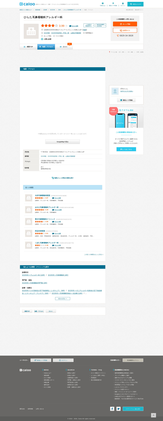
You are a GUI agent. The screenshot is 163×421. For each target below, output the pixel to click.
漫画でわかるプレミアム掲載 (123, 377)
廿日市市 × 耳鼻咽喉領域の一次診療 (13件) (67, 293)
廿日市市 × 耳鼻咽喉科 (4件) (58, 275)
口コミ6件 (58, 198)
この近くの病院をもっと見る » (93, 254)
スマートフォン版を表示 (133, 409)
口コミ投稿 (47, 387)
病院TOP (27, 311)
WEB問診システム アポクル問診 (124, 384)
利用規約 (93, 377)
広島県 (45, 9)
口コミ (51, 311)
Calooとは (102, 5)
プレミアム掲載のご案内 (122, 375)
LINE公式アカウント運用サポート (125, 396)
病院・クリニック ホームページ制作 (125, 391)
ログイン (123, 5)
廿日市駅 (47, 33)
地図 (84, 30)
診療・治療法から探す (74, 387)
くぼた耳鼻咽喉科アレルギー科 (47, 243)
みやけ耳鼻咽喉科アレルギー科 (47, 207)
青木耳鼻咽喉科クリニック (45, 219)
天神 (59, 9)
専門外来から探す (72, 382)
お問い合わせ (40, 409)
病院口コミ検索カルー (26, 9)
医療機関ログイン (133, 360)
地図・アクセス (39, 311)
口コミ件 (75, 26)
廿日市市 (52, 9)
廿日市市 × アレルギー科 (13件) (33, 275)
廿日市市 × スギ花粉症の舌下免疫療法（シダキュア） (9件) (43, 291)
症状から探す (71, 375)
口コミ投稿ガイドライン (98, 373)
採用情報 (30, 409)
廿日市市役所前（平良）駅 (60, 33)
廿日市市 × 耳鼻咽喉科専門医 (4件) (34, 283)
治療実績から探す (72, 377)
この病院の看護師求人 (88, 25)
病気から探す (71, 373)
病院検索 (37, 9)
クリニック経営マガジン (122, 389)
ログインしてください (126, 91)
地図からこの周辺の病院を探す (64, 178)
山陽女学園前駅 (76, 33)
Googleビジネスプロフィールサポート (126, 394)
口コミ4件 (58, 221)
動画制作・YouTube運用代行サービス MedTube (129, 398)
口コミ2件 (58, 233)
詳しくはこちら (126, 149)
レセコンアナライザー (121, 387)
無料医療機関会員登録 (100, 25)
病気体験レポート (49, 380)
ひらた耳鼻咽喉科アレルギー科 (72, 9)
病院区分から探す (72, 384)
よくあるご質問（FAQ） (98, 375)
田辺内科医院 (40, 231)
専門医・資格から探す (74, 380)
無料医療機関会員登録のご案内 (124, 373)
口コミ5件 (58, 245)
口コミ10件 (58, 209)
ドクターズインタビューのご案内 (125, 380)
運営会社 (22, 409)
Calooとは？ (48, 373)
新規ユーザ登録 (113, 5)
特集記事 (46, 382)
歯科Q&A (46, 384)
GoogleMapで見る (62, 142)
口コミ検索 (47, 377)
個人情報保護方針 (96, 380)
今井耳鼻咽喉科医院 (42, 195)
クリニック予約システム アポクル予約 (126, 382)
